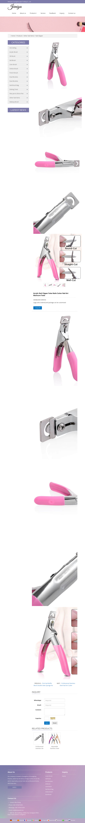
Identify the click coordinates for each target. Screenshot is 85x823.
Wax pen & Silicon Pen (17, 93)
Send (47, 723)
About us (23, 13)
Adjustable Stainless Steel (54, 747)
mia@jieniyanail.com (18, 810)
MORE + (15, 787)
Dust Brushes (14, 81)
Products (33, 13)
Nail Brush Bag (14, 85)
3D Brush (12, 56)
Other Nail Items (28, 36)
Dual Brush (48, 794)
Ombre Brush (14, 69)
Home (14, 13)
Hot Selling (13, 48)
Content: (38, 710)
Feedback (52, 13)
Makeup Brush (14, 102)
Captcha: (38, 718)
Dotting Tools (14, 89)
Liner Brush (13, 64)
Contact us (71, 13)
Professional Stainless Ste (39, 747)
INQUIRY (38, 308)
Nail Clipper (39, 36)
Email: (39, 705)
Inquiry (62, 13)
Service (43, 13)
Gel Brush (13, 60)
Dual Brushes (14, 77)
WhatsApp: (37, 700)
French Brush (14, 73)
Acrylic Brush (14, 52)
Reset (54, 723)
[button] (36, 13)
